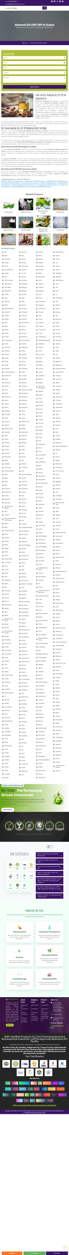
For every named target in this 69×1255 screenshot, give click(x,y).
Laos (21, 775)
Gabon (5, 545)
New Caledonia (41, 635)
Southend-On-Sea (59, 663)
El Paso (5, 742)
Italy (38, 441)
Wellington (57, 277)
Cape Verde (6, 503)
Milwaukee (23, 400)
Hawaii (22, 552)
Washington (6, 735)
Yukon (56, 284)
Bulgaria (39, 391)
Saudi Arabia (40, 302)
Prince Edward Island (43, 760)
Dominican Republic (25, 475)
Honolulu (22, 549)
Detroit (22, 259)
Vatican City (40, 540)
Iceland (39, 434)
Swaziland (6, 689)
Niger (4, 612)
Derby (56, 561)
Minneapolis (23, 284)
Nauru (39, 631)
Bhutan (22, 715)
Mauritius (5, 594)
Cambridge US (24, 637)
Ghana (5, 552)
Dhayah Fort (6, 397)
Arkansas (22, 577)
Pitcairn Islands (41, 658)
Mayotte (5, 598)
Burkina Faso (6, 492)
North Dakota (24, 609)
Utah (21, 566)
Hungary (39, 430)
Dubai (4, 256)
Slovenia (39, 515)
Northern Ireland (58, 557)
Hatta (5, 323)
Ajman (5, 266)
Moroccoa (57, 771)
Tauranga (57, 376)
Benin (4, 485)
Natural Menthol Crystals (43, 212)
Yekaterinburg (58, 280)
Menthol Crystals (26, 212)
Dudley (56, 681)
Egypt (5, 527)
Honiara (56, 309)
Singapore (40, 305)
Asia (21, 693)
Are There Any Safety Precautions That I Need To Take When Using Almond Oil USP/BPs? (49, 880)
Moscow (39, 721)
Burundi (5, 496)
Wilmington (23, 690)
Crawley (56, 692)
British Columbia (41, 682)
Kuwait (22, 768)
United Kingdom (41, 536)
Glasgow (56, 489)
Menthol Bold (60, 212)
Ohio (21, 256)
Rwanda (5, 628)
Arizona (22, 330)
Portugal (39, 494)
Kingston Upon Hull (59, 533)
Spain (39, 519)
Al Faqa (5, 362)
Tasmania (57, 400)
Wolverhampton (58, 582)
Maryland (22, 294)
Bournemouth (58, 635)
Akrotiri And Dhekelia (60, 446)
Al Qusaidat (6, 415)
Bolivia (22, 450)
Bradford (56, 575)
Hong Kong (23, 736)
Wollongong (57, 340)
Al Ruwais (6, 302)
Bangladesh (23, 711)
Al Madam (6, 351)
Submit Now (34, 87)
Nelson (39, 725)
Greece (39, 427)
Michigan (22, 263)
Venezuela (23, 542)
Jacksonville (23, 432)
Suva (55, 291)
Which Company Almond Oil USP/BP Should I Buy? (47, 855)
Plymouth (57, 564)
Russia (39, 298)
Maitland (56, 439)
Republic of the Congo (7, 619)
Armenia (22, 700)
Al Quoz (5, 439)
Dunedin (56, 333)
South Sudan (6, 654)
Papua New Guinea (42, 596)
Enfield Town (57, 727)
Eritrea (5, 534)
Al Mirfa (5, 407)
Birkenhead (57, 656)
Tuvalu (39, 624)
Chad (4, 511)
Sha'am (5, 330)
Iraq (21, 750)
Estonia (39, 409)
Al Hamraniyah (7, 340)
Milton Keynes (58, 610)
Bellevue (22, 626)
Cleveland (23, 309)
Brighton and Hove (59, 628)
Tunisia (5, 668)
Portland (5, 760)
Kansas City (23, 407)
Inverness (57, 653)
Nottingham (57, 499)
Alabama (22, 573)
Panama (22, 513)
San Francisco (7, 707)
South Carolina (24, 340)
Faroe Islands (41, 550)
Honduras (23, 499)
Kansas (22, 411)
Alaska (22, 372)
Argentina (23, 436)
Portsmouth (57, 536)
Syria (38, 316)
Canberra (39, 689)
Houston (22, 305)
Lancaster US (24, 658)
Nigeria (5, 615)
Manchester (57, 464)
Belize (22, 446)
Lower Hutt (57, 379)
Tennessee (23, 358)
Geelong (56, 344)
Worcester (57, 730)
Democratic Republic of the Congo (9, 519)
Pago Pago (57, 337)
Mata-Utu (57, 411)
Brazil (21, 453)
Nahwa (5, 393)
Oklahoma (23, 383)
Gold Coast (40, 703)
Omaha (22, 563)
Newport (56, 621)
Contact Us (24, 1018)
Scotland (56, 485)
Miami (22, 298)
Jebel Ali (5, 425)
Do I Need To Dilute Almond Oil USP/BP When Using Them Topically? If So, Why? (49, 888)
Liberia (5, 573)
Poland (39, 490)
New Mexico (23, 397)
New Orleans (23, 266)
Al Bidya (5, 319)
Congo (5, 686)
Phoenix (22, 326)
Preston (56, 596)
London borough (58, 646)
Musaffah (5, 453)
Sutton (56, 684)
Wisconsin (23, 404)
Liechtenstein (41, 455)
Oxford (56, 529)
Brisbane (39, 679)
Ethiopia (5, 541)
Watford (56, 716)
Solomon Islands (41, 614)
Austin (5, 749)
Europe (39, 358)
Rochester (23, 280)
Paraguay (23, 517)
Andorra (39, 365)
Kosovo (39, 448)
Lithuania (40, 458)
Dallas (22, 302)
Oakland (22, 669)
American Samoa (42, 643)
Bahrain (22, 708)
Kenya (5, 566)
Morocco (5, 601)
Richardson (23, 676)
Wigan (56, 699)
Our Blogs (24, 1020)
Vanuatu (39, 607)
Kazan (39, 711)
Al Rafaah (6, 347)
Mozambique (6, 605)
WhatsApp (34, 1253)
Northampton (58, 674)
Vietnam (39, 347)
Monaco (39, 473)
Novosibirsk (40, 739)
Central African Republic (7, 507)
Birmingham (57, 467)
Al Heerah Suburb (8, 471)
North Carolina (24, 323)
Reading (56, 600)
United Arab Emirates (43, 340)
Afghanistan (23, 697)
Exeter (56, 593)
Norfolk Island (41, 661)
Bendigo (56, 390)
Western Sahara (7, 675)
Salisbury (56, 614)
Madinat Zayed (7, 429)
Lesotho (5, 570)
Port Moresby (58, 298)
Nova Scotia (40, 735)
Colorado (5, 728)
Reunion (5, 624)
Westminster (23, 686)
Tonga (39, 599)
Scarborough (57, 737)
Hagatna (56, 358)
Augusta (22, 623)
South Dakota (24, 616)
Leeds (56, 519)
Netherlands (40, 480)
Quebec (39, 763)
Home (24, 43)
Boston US (6, 718)
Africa (5, 475)
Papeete (56, 305)
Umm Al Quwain (7, 280)
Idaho (21, 570)
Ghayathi (5, 446)
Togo (4, 665)
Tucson (22, 418)
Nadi (55, 432)
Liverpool (56, 478)
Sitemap (23, 1012)
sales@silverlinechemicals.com (15, 4)
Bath (55, 586)
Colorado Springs (24, 545)
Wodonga (56, 418)
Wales (56, 511)
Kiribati (39, 617)
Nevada (5, 778)
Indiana (22, 351)
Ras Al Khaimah (7, 270)
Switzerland (40, 526)
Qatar (39, 294)
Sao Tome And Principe (7, 632)
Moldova (39, 469)
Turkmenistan (41, 337)
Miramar (22, 665)
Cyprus (22, 729)
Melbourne (40, 718)
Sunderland (57, 649)
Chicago (5, 703)
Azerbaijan (23, 704)
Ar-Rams (5, 450)
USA (55, 287)
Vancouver (23, 683)
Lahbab (5, 358)
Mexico (22, 506)
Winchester (57, 755)
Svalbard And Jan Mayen (42, 568)
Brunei (22, 718)
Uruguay (22, 538)
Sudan (5, 658)
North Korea (40, 277)
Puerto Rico (23, 535)
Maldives (39, 263)
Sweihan (5, 404)
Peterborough (58, 603)
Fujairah (5, 273)
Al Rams (5, 386)
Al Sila (5, 326)
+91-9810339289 (11, 1)
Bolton (56, 713)
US (4, 696)
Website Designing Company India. (36, 1112)
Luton (56, 607)
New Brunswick (41, 728)
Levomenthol (60, 230)
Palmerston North (59, 369)
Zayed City (6, 312)
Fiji (38, 584)
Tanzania (5, 661)
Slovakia (39, 511)
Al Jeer (5, 344)
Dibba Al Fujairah (7, 309)
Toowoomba (57, 404)
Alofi (55, 302)
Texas (5, 739)
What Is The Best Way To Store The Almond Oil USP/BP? (47, 873)
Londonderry (57, 639)
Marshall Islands (41, 628)
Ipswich (56, 695)
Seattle (5, 753)
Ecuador (22, 478)
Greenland (23, 485)
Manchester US (24, 662)
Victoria (56, 266)
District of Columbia (25, 584)
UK (55, 453)
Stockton (23, 344)
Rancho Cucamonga (25, 390)
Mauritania (6, 591)
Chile (21, 460)
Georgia (22, 365)
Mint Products (8, 212)
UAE (4, 252)
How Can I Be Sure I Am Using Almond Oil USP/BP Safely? (49, 896)
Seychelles (6, 640)
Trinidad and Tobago (25, 528)
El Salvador (23, 482)
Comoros (5, 515)
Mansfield (57, 709)
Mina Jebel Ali (7, 284)
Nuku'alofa (57, 319)
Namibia (5, 608)
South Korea (40, 309)
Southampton (58, 543)
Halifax (56, 734)
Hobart (56, 323)
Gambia (5, 548)
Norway (39, 487)
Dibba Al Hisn (6, 291)
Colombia (22, 464)
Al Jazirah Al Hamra (8, 372)
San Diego (6, 756)
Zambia (5, 679)
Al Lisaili (5, 365)
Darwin (56, 326)
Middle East (57, 443)
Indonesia (23, 743)
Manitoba (40, 714)
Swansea (56, 568)
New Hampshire (24, 602)
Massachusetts (7, 721)
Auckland (39, 672)
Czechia (39, 402)
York (55, 492)
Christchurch (41, 696)
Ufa (55, 263)
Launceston (57, 397)
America (56, 762)
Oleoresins (34, 1016)
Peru (21, 520)
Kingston (56, 425)
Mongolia (39, 266)
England (56, 460)
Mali (4, 587)
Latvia (39, 451)
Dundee (56, 589)
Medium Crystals (9, 230)
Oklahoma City (24, 422)
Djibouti (5, 524)
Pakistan (39, 284)
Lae (55, 354)
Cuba (21, 471)
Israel (21, 753)
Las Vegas (6, 774)
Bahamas (23, 439)
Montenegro (40, 476)
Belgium (39, 383)
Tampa (22, 415)
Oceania (39, 573)
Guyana (22, 492)
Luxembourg (40, 462)
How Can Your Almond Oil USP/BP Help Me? (48, 867)
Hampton (23, 648)
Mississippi (23, 591)
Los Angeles (6, 732)
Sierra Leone (6, 643)
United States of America (59, 766)
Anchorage (23, 369)
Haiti (21, 496)
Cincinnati (23, 252)
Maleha (5, 305)
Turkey (39, 333)
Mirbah (5, 418)
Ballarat (56, 383)
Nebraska (22, 598)
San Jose (22, 333)
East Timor (40, 354)
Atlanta (22, 362)
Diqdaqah (5, 464)
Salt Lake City (24, 556)
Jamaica (22, 503)
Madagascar (6, 580)
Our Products (8, 809)
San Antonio (40, 778)
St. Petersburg (24, 679)
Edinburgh (57, 482)
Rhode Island (23, 612)
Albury (56, 415)
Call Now (12, 1253)
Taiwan (39, 319)
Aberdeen (57, 540)
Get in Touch (22, 810)
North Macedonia (42, 483)
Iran (21, 746)
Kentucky (23, 379)
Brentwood (57, 748)
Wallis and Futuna (42, 654)
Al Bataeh (6, 369)
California (6, 711)
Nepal (39, 273)
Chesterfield (57, 720)
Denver (5, 725)
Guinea (5, 555)
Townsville (57, 386)
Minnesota (23, 287)
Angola (5, 482)
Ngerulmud (57, 362)
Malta (39, 466)
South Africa (6, 650)
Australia (39, 580)
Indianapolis (23, 347)
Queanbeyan (57, 407)
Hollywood (23, 651)
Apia (55, 316)
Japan (22, 757)
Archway (56, 677)
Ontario (22, 672)
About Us (10, 1025)
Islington (56, 660)
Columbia (22, 644)
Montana (22, 595)
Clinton (22, 640)
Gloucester (57, 632)
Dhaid (4, 436)
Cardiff (56, 508)
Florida (5, 771)
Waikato (56, 270)
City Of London (58, 471)
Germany (40, 423)
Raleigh (22, 429)
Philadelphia (40, 756)
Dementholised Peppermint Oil (43, 230)
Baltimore (23, 291)
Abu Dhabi (6, 259)
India (21, 739)
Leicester (57, 526)
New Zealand (40, 577)
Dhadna (5, 333)
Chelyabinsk (40, 693)
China (21, 725)
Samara (39, 774)
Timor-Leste (40, 330)
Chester (56, 624)
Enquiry (57, 1253)
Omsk (39, 749)
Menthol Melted (25, 230)
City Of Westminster (60, 642)
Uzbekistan (40, 344)
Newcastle (40, 732)
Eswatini (5, 538)
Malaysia (39, 259)
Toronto (56, 259)
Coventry (57, 522)
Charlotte (23, 319)
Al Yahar (5, 337)
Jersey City (23, 655)
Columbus (23, 316)
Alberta (39, 668)
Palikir (56, 351)
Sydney (56, 256)
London (56, 457)
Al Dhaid (5, 316)
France (39, 416)
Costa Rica (23, 467)
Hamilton (56, 422)
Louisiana (22, 270)
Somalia (5, 647)
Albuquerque (23, 393)
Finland (39, 413)
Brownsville (23, 633)
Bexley (56, 670)
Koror (55, 429)
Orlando (5, 767)
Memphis (56, 450)
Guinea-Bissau (7, 559)
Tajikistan (40, 323)
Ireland (39, 437)
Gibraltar (39, 554)
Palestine (40, 287)
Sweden (39, 522)
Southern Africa (7, 693)
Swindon (56, 688)
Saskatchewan (58, 252)
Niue (38, 650)
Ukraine (39, 533)
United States (24, 531)
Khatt (5, 390)
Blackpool (57, 667)
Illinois (5, 714)
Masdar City (6, 376)
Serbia (39, 508)
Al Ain (4, 277)
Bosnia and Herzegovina (40, 387)
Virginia (22, 619)
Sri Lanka (39, 312)
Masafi (5, 379)
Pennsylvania (7, 746)
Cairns (56, 347)
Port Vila (56, 330)
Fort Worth (23, 386)
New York (5, 700)
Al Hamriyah (6, 467)
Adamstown (57, 365)
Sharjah (5, 263)
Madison (22, 425)
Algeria (5, 478)
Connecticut (23, 580)
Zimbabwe (6, 682)
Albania (39, 362)
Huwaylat (6, 422)
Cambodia (23, 722)
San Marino (40, 504)
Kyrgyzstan (23, 771)
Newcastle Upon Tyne (58, 503)
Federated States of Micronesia (43, 591)
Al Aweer (5, 354)
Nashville (22, 354)
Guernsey (40, 557)
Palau (39, 603)
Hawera (39, 707)
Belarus (39, 379)
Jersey (39, 564)
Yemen (39, 351)
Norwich (56, 550)
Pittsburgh (23, 312)
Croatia (39, 395)
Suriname (23, 524)
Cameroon (6, 499)
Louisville (22, 376)
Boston (39, 675)
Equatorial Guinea (8, 531)
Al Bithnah (6, 411)
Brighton (56, 547)
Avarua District (58, 372)
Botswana (6, 489)
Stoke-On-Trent (58, 579)
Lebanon (39, 252)
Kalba (4, 298)
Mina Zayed (6, 457)
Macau (39, 256)
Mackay (56, 393)
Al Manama (6, 383)
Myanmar (40, 270)
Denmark (39, 406)
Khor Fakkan (6, 287)
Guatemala (23, 489)
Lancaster (57, 752)
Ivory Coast (6, 562)
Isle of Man (40, 561)
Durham (56, 617)
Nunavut (39, 742)
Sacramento (23, 559)
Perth (39, 753)
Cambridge (40, 686)
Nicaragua (23, 510)
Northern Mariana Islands (42, 639)
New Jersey (23, 605)
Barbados (23, 443)
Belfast (56, 554)
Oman (39, 280)
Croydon (56, 702)
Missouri (22, 277)
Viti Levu (56, 436)
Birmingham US (24, 630)
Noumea (56, 312)
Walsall (56, 706)
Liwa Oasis (6, 432)
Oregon (5, 763)
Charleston (23, 337)
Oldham (56, 723)
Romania (39, 497)
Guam (39, 610)
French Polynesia (42, 621)
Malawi (5, 584)
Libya (4, 577)
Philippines (40, 291)
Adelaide (39, 665)
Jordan (22, 761)
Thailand (39, 326)
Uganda (5, 672)
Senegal (5, 636)
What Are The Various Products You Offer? (47, 861)
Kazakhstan (23, 764)
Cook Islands (40, 647)
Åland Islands (41, 543)
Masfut (5, 400)
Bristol (56, 475)
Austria (39, 372)
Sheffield (56, 515)
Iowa (21, 587)
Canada (22, 457)
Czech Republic (41, 547)
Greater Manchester (59, 571)
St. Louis (22, 273)
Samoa (39, 587)
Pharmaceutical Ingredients (34, 1019)
